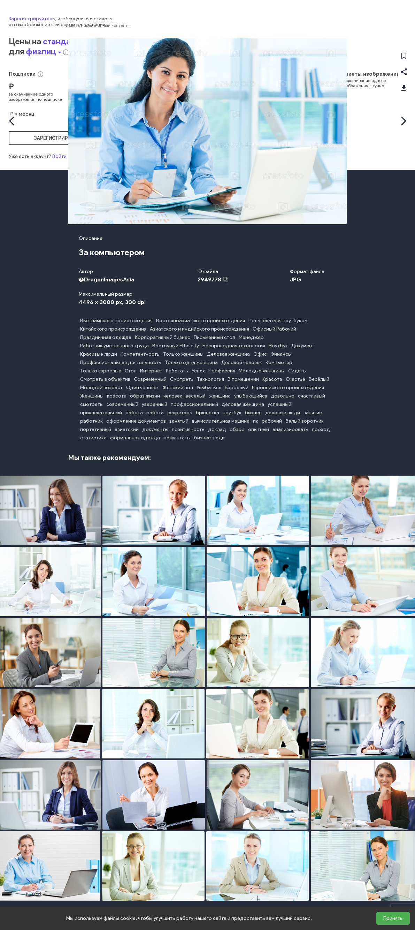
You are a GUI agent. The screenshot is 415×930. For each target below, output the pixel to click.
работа (134, 413)
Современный (150, 379)
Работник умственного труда (114, 346)
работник (91, 421)
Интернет (151, 371)
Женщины (91, 396)
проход (321, 429)
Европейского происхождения (288, 388)
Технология (210, 379)
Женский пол (177, 388)
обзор (237, 429)
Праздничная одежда (105, 337)
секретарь (179, 413)
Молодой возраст (101, 388)
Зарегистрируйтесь (32, 848)
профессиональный (194, 404)
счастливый (311, 396)
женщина (220, 396)
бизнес (253, 413)
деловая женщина (243, 404)
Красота (272, 379)
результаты (177, 438)
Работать (177, 371)
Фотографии (342, 25)
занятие (312, 413)
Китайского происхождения (113, 329)
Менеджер (251, 337)
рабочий (272, 421)
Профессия (221, 371)
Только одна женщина (191, 362)
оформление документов (136, 421)
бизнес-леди (209, 438)
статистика (93, 438)
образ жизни (145, 396)
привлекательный (101, 413)
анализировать (290, 429)
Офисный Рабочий (274, 329)
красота (116, 396)
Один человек (142, 388)
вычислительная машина (220, 421)
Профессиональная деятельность (120, 362)
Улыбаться (209, 388)
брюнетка (207, 413)
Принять (393, 918)
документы (155, 429)
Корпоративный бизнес (162, 337)
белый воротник (304, 421)
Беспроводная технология (233, 346)
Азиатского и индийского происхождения (199, 329)
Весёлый (319, 379)
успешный (279, 404)
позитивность (188, 429)
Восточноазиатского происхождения (200, 321)
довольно (282, 396)
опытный (258, 429)
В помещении (243, 379)
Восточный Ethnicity (175, 346)
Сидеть (297, 371)
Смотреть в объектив (105, 379)
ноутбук (232, 413)
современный (122, 404)
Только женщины (183, 354)
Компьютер (279, 362)
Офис (260, 354)
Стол (131, 371)
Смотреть (181, 379)
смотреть (91, 404)
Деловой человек (241, 362)
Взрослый (236, 388)
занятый (179, 421)
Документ (302, 346)
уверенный (154, 404)
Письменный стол (214, 337)
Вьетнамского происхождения (116, 321)
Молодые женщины (262, 371)
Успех (198, 371)
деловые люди (282, 413)
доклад (217, 429)
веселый (196, 396)
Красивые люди (98, 354)
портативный (95, 429)
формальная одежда (135, 438)
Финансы (281, 354)
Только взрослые (100, 371)
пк (255, 421)
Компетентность (140, 354)
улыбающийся (250, 396)
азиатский (127, 429)
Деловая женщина (228, 354)
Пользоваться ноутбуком (278, 321)
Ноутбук (278, 346)
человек (172, 396)
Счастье (295, 379)
